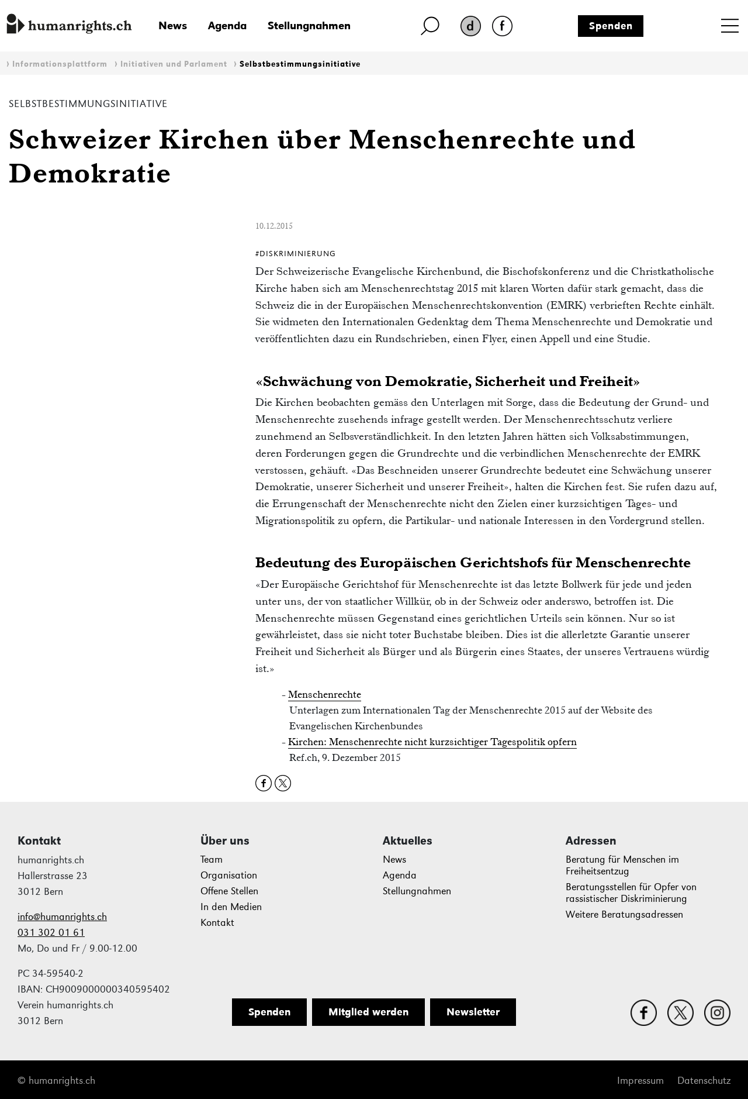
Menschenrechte (324, 694)
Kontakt (217, 923)
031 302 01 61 (51, 932)
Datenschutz (703, 1080)
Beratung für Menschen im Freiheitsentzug (622, 865)
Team (211, 859)
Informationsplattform (60, 64)
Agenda (227, 25)
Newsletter (473, 1012)
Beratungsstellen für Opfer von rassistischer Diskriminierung (631, 893)
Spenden (611, 26)
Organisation (228, 875)
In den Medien (231, 907)
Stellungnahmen (309, 25)
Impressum (640, 1080)
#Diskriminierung (295, 254)
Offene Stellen (229, 891)
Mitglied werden (368, 1012)
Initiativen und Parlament (173, 64)
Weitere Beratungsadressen (624, 914)
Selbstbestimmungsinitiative (300, 64)
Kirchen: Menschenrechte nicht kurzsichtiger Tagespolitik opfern (432, 741)
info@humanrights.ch (62, 917)
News (172, 25)
